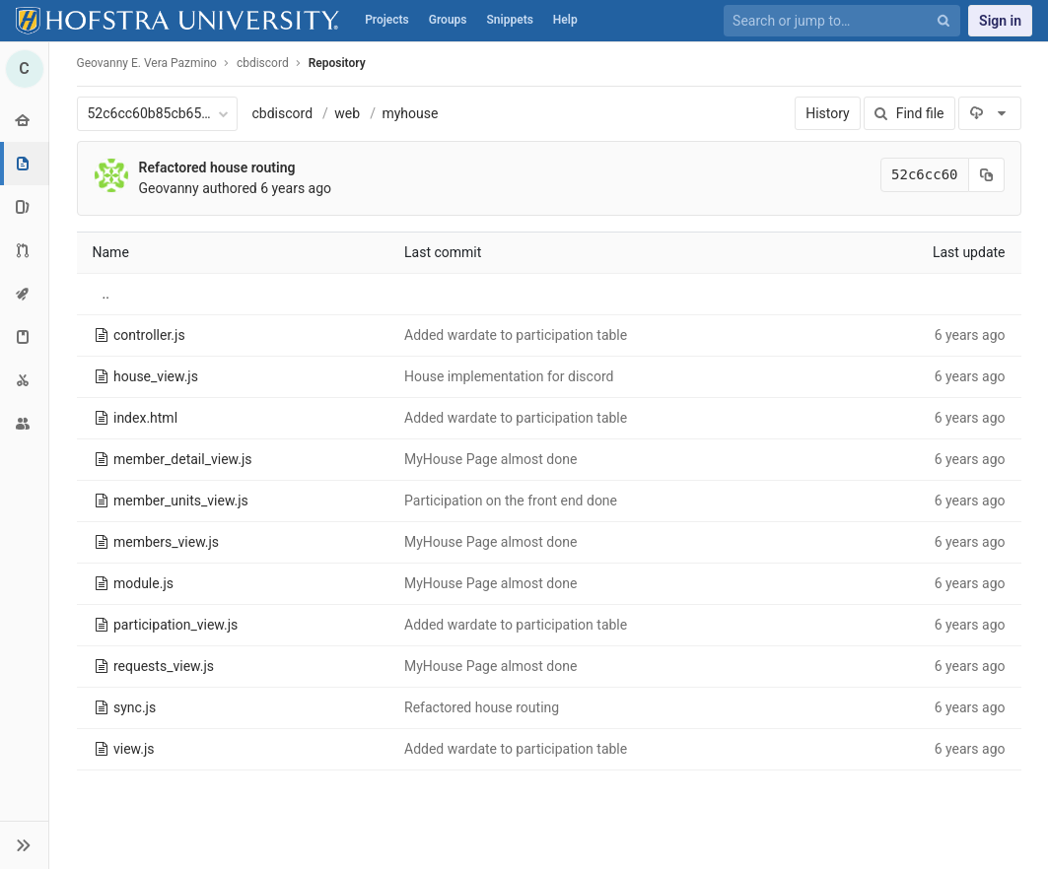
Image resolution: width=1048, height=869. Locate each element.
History (827, 113)
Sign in (1000, 21)
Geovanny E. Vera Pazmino (147, 63)
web (347, 113)
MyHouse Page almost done (490, 459)
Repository (337, 63)
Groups (448, 20)
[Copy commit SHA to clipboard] (987, 175)
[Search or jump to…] (831, 21)
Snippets (510, 20)
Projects (387, 20)
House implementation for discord (508, 376)
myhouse (410, 113)
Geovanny (169, 188)
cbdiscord (283, 113)
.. (106, 293)
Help (565, 20)
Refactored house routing (217, 167)
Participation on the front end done (510, 500)
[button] (24, 845)
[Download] (989, 113)
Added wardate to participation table (515, 335)
